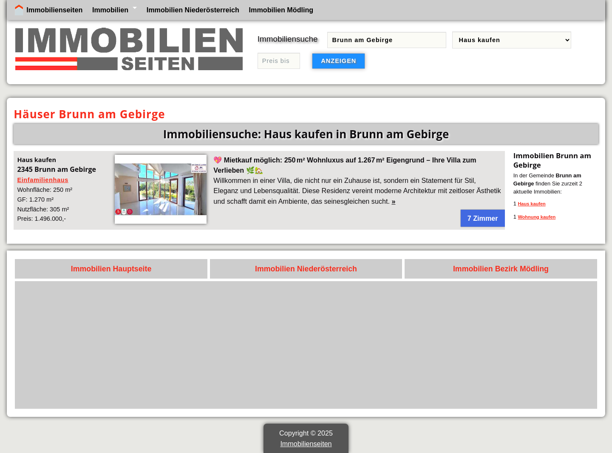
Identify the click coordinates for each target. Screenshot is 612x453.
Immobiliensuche (288, 38)
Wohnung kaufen (536, 216)
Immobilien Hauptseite (111, 269)
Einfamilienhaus (42, 180)
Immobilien (110, 10)
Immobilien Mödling (281, 10)
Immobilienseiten (54, 10)
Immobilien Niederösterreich (193, 10)
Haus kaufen (531, 203)
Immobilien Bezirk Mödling (501, 269)
